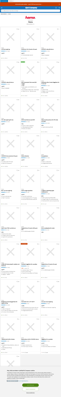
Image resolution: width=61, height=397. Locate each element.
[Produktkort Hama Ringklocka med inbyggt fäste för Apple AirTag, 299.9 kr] (10, 289)
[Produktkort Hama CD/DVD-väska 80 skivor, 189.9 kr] (50, 37)
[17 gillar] (58, 170)
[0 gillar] (38, 62)
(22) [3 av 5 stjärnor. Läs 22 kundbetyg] (49, 123)
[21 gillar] (58, 319)
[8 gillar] (38, 170)
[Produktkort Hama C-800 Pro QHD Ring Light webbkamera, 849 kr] (50, 178)
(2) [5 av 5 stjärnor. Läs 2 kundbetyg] (8, 341)
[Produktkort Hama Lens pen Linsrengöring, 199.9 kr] (50, 289)
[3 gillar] (58, 100)
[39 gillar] (18, 29)
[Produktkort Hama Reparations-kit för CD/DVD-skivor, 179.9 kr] (30, 327)
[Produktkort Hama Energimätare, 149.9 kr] (50, 143)
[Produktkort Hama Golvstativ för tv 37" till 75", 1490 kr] (30, 289)
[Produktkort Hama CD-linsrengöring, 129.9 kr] (10, 37)
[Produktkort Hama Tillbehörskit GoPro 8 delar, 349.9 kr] (10, 327)
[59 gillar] (58, 244)
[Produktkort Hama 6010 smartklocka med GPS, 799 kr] (30, 107)
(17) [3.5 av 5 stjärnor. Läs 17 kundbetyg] (9, 192)
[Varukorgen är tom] (59, 7)
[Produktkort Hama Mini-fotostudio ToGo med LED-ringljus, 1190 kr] (30, 70)
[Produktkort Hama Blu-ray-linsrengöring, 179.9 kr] (10, 178)
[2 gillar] (38, 281)
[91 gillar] (38, 136)
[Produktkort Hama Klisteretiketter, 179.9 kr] (30, 143)
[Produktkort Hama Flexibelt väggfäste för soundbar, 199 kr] (30, 251)
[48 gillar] (18, 136)
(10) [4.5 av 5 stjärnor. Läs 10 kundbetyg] (9, 267)
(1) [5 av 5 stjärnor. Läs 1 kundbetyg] (28, 266)
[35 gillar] (18, 244)
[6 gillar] (18, 319)
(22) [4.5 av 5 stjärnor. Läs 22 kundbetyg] (49, 85)
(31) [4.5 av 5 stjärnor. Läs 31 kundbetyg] (49, 266)
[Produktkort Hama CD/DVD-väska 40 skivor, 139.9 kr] (10, 70)
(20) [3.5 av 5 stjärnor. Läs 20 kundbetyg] (49, 193)
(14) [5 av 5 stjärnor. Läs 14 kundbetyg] (29, 51)
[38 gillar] (18, 62)
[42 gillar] (58, 62)
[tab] (4, 1)
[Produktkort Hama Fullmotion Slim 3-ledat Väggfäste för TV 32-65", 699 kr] (50, 70)
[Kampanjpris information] (28, 268)
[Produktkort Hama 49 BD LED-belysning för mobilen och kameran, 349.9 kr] (10, 251)
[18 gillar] (18, 170)
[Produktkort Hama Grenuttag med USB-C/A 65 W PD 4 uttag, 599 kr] (10, 364)
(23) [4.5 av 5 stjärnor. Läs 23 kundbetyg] (29, 121)
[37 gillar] (38, 29)
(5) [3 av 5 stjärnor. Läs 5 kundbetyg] (48, 229)
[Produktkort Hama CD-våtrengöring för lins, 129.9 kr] (10, 107)
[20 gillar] (18, 100)
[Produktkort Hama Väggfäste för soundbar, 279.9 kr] (50, 327)
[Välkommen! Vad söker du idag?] (31, 11)
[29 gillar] (38, 100)
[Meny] (1, 7)
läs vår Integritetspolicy (23, 380)
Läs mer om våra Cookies (12, 380)
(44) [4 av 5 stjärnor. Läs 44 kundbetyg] (29, 341)
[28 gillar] (58, 281)
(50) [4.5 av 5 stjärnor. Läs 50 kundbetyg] (9, 157)
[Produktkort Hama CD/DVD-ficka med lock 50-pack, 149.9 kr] (10, 143)
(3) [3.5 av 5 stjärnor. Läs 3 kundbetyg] (28, 192)
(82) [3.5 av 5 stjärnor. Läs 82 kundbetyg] (9, 51)
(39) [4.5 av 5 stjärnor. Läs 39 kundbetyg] (29, 157)
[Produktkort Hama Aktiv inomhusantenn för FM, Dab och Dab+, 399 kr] (50, 107)
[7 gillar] (58, 29)
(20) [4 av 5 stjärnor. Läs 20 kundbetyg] (9, 305)
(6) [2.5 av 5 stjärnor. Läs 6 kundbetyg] (8, 229)
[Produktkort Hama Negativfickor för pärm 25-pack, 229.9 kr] (50, 251)
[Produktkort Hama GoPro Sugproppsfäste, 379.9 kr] (30, 178)
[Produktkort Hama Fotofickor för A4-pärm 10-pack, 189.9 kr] (30, 37)
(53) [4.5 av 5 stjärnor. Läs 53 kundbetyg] (49, 51)
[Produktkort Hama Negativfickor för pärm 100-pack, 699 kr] (30, 215)
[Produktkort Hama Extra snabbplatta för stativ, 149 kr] (50, 215)
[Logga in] (56, 7)
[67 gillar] (18, 356)
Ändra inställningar (30, 392)
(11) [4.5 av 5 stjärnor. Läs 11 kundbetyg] (49, 341)
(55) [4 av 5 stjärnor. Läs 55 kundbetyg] (9, 121)
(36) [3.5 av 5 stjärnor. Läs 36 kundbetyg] (49, 157)
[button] (34, 24)
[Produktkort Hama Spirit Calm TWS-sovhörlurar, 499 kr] (10, 215)
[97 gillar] (38, 319)
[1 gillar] (38, 208)
